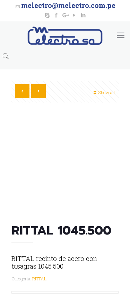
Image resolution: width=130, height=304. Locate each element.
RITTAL (39, 279)
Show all (103, 92)
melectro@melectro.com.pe (68, 5)
